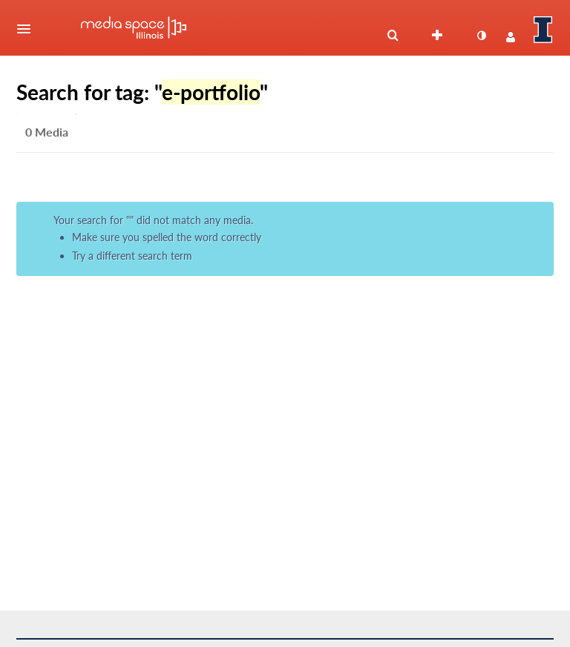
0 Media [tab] (46, 132)
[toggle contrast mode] (480, 35)
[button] (28, 29)
